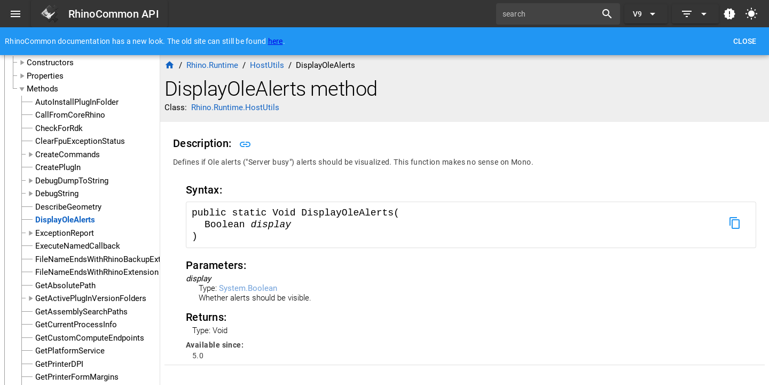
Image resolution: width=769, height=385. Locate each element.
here (275, 41)
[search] (550, 14)
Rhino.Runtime (212, 65)
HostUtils (267, 65)
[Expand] (695, 14)
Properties (45, 76)
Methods (42, 89)
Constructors (50, 62)
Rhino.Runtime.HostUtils (235, 107)
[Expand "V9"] (646, 14)
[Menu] (15, 14)
